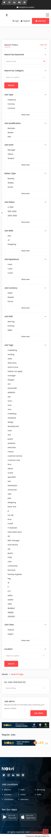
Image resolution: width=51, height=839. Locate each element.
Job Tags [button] (8, 345)
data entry (12, 363)
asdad (10, 599)
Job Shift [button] (8, 316)
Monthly (11, 178)
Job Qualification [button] (12, 123)
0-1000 (10, 207)
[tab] (25, 54)
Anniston (8, 794)
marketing (12, 413)
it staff (10, 523)
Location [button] (8, 649)
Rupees (11, 297)
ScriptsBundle (37, 832)
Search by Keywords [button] (14, 54)
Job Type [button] (8, 94)
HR (9, 536)
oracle (10, 473)
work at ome (13, 367)
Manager (11, 150)
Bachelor (11, 128)
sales (10, 358)
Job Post (40, 21)
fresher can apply (15, 371)
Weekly (11, 183)
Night (10, 330)
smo (9, 409)
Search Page (17, 674)
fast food (11, 570)
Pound (10, 301)
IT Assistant (12, 528)
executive (12, 447)
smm (10, 401)
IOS (9, 384)
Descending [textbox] (11, 688)
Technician (12, 490)
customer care (14, 460)
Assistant (11, 443)
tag (9, 578)
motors (11, 451)
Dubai (23, 794)
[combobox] (25, 78)
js (8, 511)
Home (5, 674)
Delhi (23, 790)
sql (9, 549)
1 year (10, 268)
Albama (7, 790)
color (10, 430)
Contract (11, 108)
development (13, 426)
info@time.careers (25, 7)
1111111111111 (11, 616)
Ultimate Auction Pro (42, 836)
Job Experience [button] (11, 259)
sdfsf (10, 604)
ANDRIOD (11, 392)
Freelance (12, 100)
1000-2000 (12, 211)
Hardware (12, 418)
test (9, 481)
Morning (11, 321)
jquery (10, 553)
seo (9, 397)
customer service (15, 456)
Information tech (15, 532)
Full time (11, 104)
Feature (11, 630)
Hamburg (41, 790)
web (9, 494)
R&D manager (13, 540)
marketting (12, 350)
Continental (13, 566)
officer (10, 468)
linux (10, 519)
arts (9, 435)
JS (9, 240)
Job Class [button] (9, 624)
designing (12, 502)
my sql (10, 515)
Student (11, 158)
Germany (24, 799)
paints (10, 439)
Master (10, 132)
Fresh (10, 264)
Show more (25, 115)
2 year (10, 273)
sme (9, 405)
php (9, 498)
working (11, 354)
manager (12, 375)
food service (13, 545)
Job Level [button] (8, 145)
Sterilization (12, 485)
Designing (12, 244)
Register (25, 21)
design (10, 422)
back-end (12, 506)
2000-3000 (12, 215)
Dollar (10, 293)
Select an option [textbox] (12, 77)
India (39, 794)
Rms (9, 464)
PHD (9, 137)
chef (9, 561)
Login (16, 21)
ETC (9, 591)
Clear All (43, 45)
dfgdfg (10, 612)
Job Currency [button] (10, 288)
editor (10, 595)
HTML (10, 557)
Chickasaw (8, 799)
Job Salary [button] (9, 202)
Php (9, 236)
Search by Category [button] (14, 70)
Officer (10, 154)
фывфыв (11, 608)
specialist (12, 477)
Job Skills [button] (8, 230)
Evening (11, 326)
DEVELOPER (12, 388)
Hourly (10, 187)
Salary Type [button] (10, 173)
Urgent (10, 634)
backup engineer (15, 574)
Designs (11, 380)
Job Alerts (38, 713)
